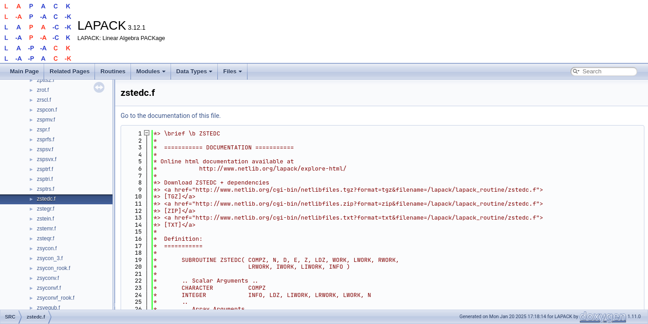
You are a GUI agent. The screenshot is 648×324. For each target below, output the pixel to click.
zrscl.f (44, 100)
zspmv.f (46, 120)
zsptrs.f (45, 189)
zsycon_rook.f (53, 268)
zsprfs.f (45, 139)
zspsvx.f (46, 159)
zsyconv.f (48, 278)
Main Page (24, 71)
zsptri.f (45, 179)
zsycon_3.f (50, 258)
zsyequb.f (48, 308)
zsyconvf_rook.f (55, 298)
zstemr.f (46, 228)
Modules (151, 71)
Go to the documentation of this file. (171, 115)
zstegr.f (45, 209)
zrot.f (43, 90)
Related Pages (70, 71)
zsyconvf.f (49, 288)
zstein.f (45, 219)
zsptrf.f (45, 169)
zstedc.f (46, 199)
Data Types (194, 71)
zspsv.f (45, 149)
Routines (113, 71)
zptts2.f (45, 80)
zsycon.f (47, 248)
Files (232, 71)
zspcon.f (47, 110)
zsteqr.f (45, 238)
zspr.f (43, 129)
